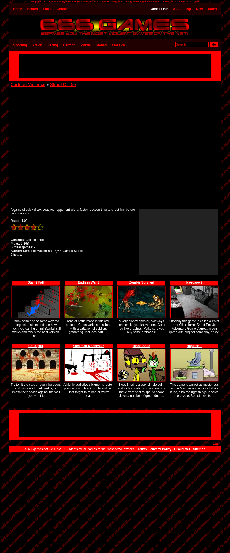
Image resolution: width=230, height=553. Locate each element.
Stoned (101, 45)
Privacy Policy (160, 449)
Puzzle (85, 45)
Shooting (20, 45)
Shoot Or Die (63, 84)
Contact (63, 9)
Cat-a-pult (35, 346)
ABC (176, 9)
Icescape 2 (194, 282)
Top (188, 9)
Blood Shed (141, 346)
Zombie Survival (141, 282)
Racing (52, 45)
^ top (216, 443)
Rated (212, 9)
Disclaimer (182, 449)
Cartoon (69, 45)
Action (37, 45)
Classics (118, 45)
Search (32, 9)
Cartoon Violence (28, 84)
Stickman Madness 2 (88, 346)
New (199, 9)
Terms (142, 449)
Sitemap (199, 449)
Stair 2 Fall (36, 282)
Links (47, 9)
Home (17, 9)
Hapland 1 (194, 346)
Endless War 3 (88, 282)
